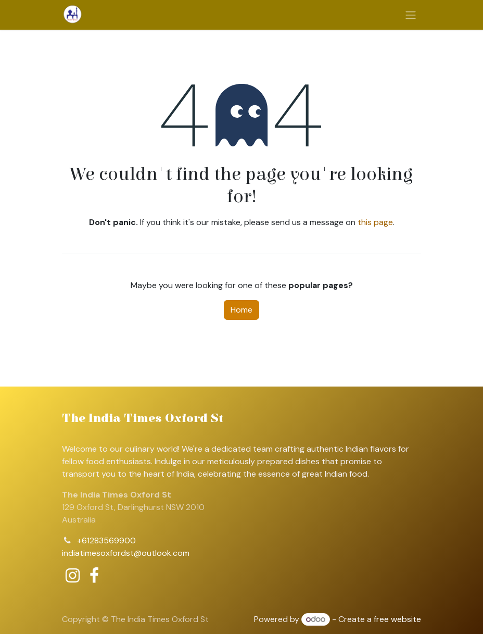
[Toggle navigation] (410, 15)
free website (397, 619)
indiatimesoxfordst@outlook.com (125, 553)
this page (375, 222)
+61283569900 (106, 540)
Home (241, 309)
